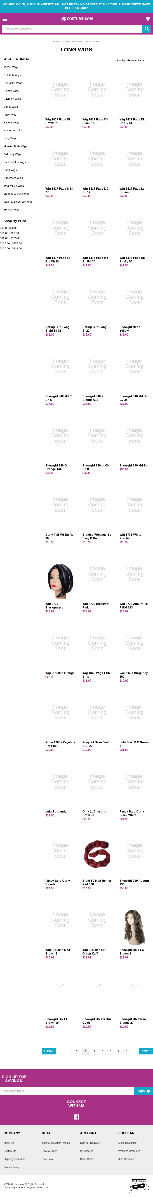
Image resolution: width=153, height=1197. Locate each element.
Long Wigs (10, 138)
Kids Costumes (126, 1159)
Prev (48, 1051)
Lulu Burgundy (55, 811)
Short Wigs (10, 169)
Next (147, 1051)
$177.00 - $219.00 (11, 248)
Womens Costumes (129, 1151)
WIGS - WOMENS (72, 41)
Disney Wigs (11, 90)
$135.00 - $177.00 (11, 243)
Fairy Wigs (10, 114)
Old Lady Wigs (12, 154)
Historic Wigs (11, 122)
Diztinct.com (42, 1187)
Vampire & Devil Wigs (16, 193)
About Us (9, 1142)
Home (56, 41)
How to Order (49, 1151)
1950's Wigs (11, 67)
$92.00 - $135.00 (10, 238)
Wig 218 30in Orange (59, 673)
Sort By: (121, 60)
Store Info (47, 1159)
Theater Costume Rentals (56, 1142)
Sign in (84, 1142)
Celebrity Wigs (12, 75)
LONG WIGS (93, 41)
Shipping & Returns (14, 1159)
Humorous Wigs (13, 130)
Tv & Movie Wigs (14, 185)
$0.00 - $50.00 (8, 227)
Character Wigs (13, 82)
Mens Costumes (127, 1142)
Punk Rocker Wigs (15, 162)
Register (95, 1142)
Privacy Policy (11, 1167)
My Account (86, 1151)
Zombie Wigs (11, 209)
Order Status (87, 1159)
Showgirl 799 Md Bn (133, 465)
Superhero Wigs (13, 177)
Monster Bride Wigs (15, 146)
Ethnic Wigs (11, 106)
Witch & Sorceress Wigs (18, 201)
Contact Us (10, 1151)
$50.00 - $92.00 (9, 233)
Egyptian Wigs (12, 98)
